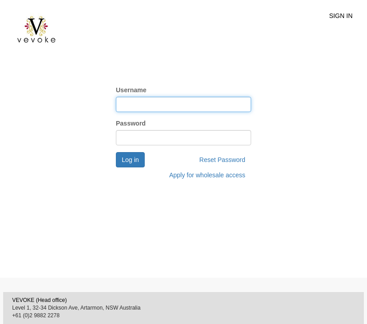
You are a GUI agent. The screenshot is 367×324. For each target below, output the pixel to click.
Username (131, 90)
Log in (130, 159)
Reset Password (222, 159)
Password (131, 123)
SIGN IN (341, 15)
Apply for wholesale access (207, 175)
